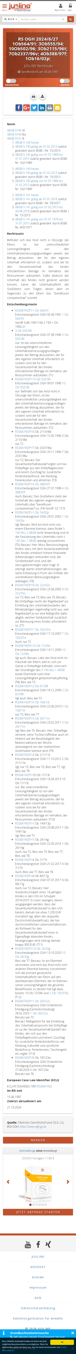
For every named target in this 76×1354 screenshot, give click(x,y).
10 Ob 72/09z (41, 646)
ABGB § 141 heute (27, 195)
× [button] (72, 1333)
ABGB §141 (14, 138)
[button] (8, 1181)
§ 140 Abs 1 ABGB (53, 670)
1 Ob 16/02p (40, 512)
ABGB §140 (14, 130)
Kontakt (38, 1277)
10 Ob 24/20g (41, 949)
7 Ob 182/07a (41, 629)
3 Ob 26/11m (41, 718)
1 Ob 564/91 (40, 310)
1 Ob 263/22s (41, 1001)
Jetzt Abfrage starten (38, 1212)
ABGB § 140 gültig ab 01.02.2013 (36, 146)
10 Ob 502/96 (41, 379)
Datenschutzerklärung (38, 1308)
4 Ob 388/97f (41, 484)
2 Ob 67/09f (40, 686)
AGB (38, 1298)
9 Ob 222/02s (41, 585)
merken (38, 1140)
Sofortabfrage (27, 1150)
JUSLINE (38, 1256)
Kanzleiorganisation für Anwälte (38, 1318)
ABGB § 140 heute (27, 142)
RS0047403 (22, 310)
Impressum (38, 1287)
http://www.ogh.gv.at (33, 1126)
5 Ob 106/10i (40, 702)
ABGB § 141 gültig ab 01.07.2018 (36, 199)
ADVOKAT (38, 1267)
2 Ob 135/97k (58, 993)
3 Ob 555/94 (23, 331)
